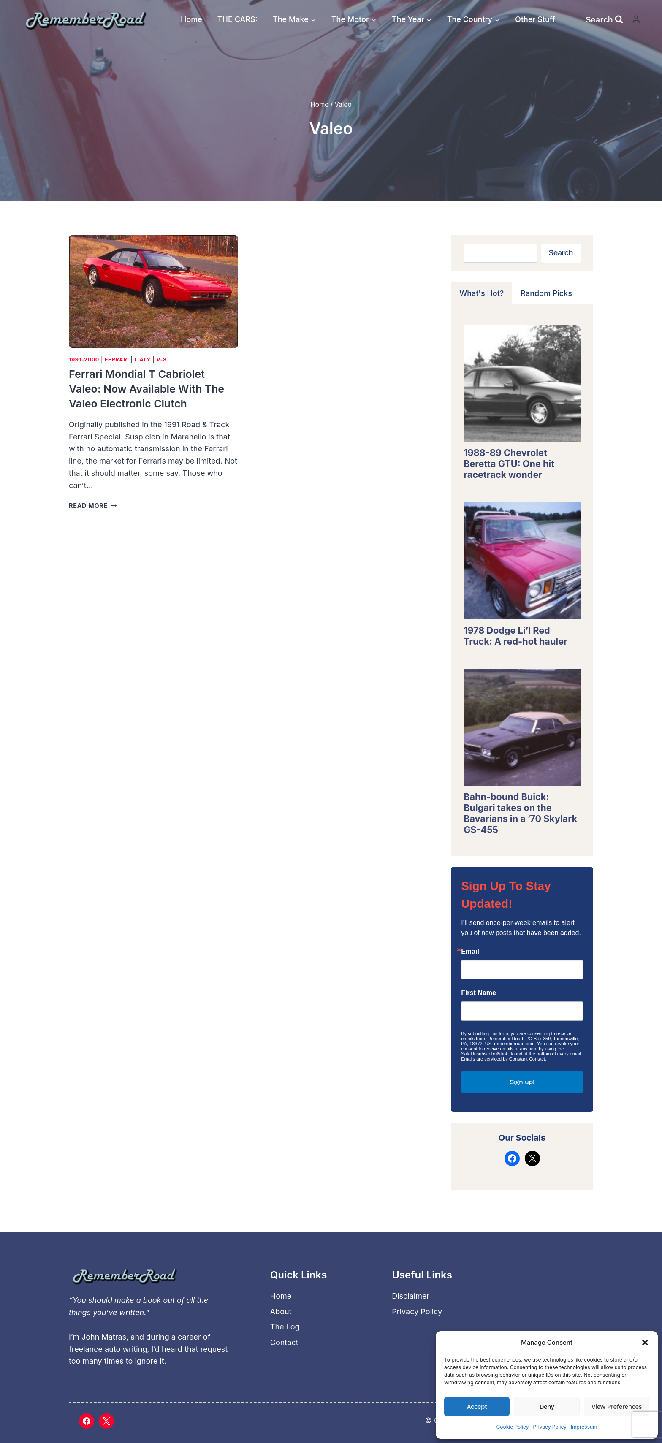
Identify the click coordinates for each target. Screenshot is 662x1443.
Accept (477, 1406)
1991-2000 (84, 359)
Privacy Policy (549, 1427)
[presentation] (153, 291)
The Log (285, 1326)
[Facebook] (86, 1421)
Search (561, 252)
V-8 (161, 359)
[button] (645, 1342)
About (281, 1311)
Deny (547, 1406)
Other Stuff (535, 19)
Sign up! (522, 1082)
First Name (478, 993)
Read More (93, 505)
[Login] (636, 19)
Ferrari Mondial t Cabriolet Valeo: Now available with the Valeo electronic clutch (146, 389)
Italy (142, 359)
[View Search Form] (604, 19)
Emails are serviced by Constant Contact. (503, 1058)
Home (191, 19)
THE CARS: (237, 19)
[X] (106, 1421)
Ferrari (117, 359)
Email (470, 951)
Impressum (584, 1427)
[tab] (481, 293)
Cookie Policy (512, 1427)
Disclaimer (410, 1295)
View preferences (616, 1406)
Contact (284, 1342)
